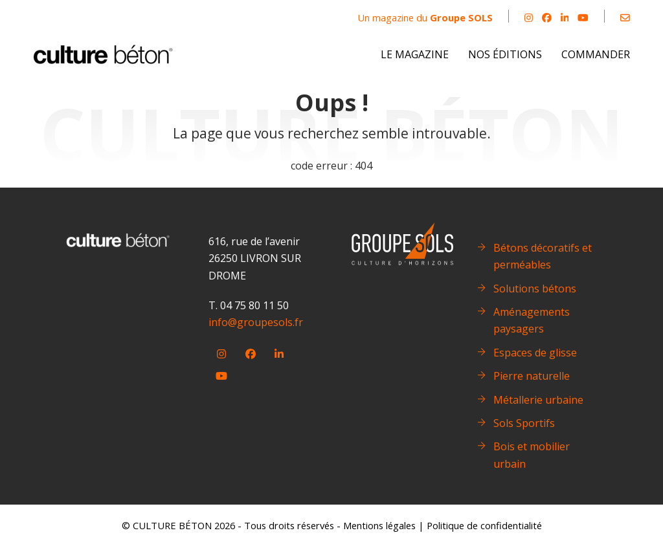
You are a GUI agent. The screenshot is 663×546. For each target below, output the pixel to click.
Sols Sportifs (524, 423)
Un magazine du (425, 17)
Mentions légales (379, 525)
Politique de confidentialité (484, 525)
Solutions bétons (534, 288)
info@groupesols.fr (255, 322)
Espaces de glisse (535, 352)
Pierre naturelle (531, 376)
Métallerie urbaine (538, 400)
